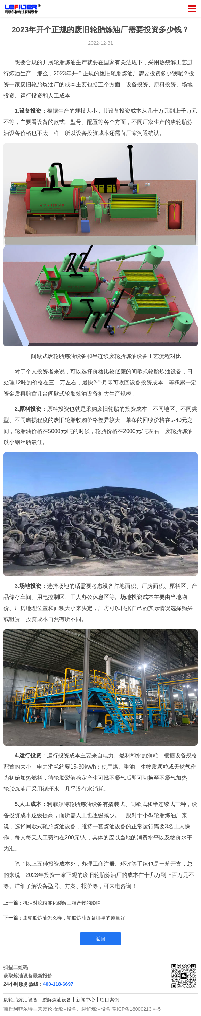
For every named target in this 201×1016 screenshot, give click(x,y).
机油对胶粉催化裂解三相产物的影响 (62, 903)
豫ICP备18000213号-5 (136, 1009)
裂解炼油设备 (56, 999)
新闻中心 (85, 999)
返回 (100, 938)
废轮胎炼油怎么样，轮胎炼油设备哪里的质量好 (74, 918)
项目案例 (109, 999)
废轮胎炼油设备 (20, 999)
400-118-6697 (58, 984)
